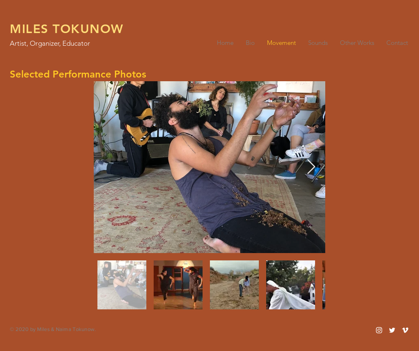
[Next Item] (311, 167)
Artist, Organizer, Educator (50, 43)
